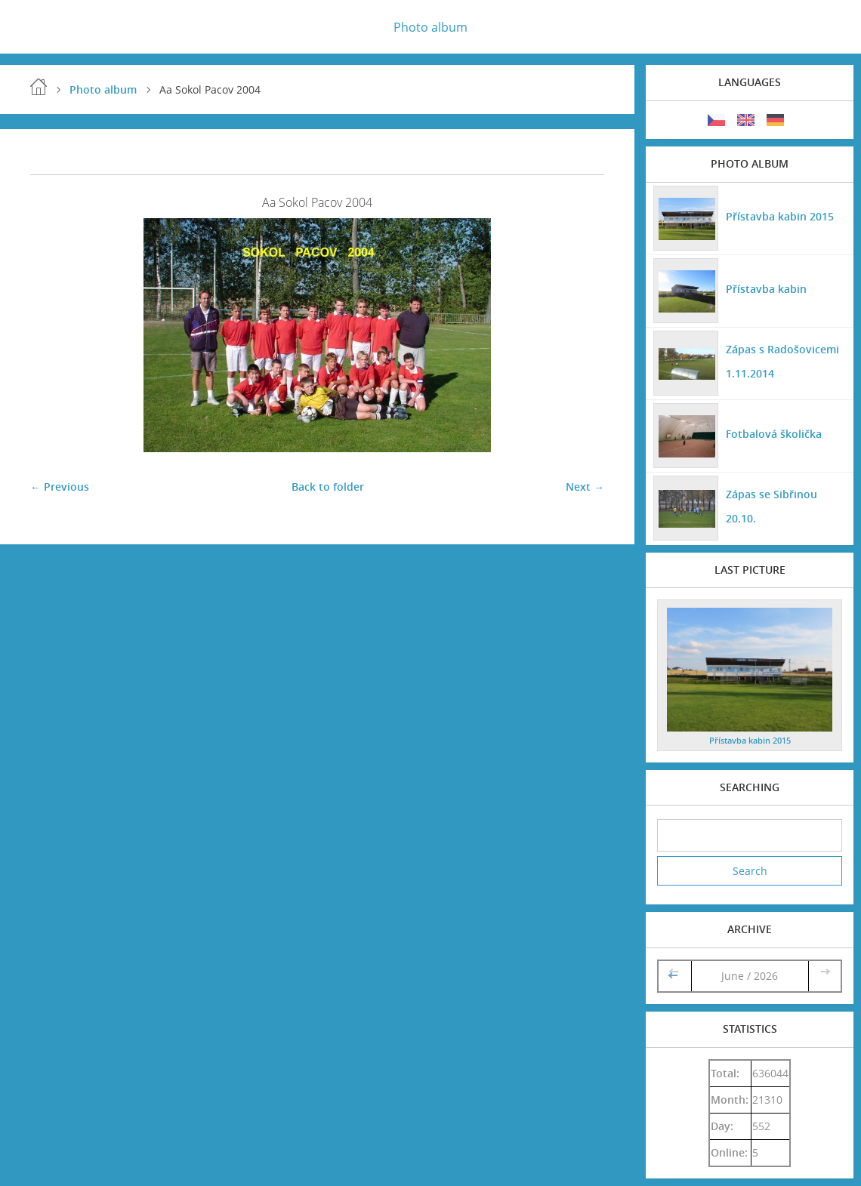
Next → (585, 486)
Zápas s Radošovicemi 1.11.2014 (782, 361)
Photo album (430, 27)
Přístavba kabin (766, 289)
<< (674, 976)
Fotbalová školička (774, 434)
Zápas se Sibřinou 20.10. (771, 506)
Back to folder (328, 486)
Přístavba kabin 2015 (780, 216)
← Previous (59, 486)
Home (38, 87)
